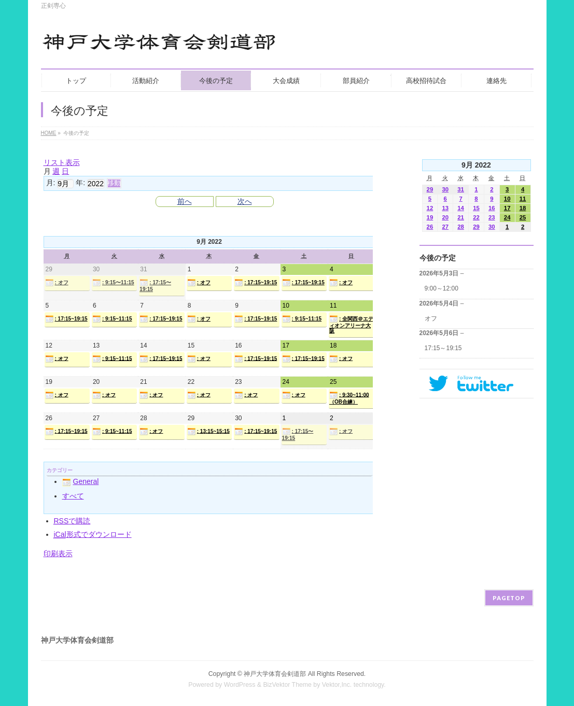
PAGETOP (509, 597)
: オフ (56, 283)
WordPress (240, 684)
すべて (73, 496)
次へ (244, 201)
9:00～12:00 (441, 288)
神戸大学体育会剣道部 (275, 673)
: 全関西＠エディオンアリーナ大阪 (351, 324)
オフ (431, 318)
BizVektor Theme (287, 684)
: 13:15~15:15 (208, 431)
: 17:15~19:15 (255, 283)
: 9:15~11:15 (112, 319)
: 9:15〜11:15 (113, 283)
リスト (62, 162)
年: (80, 182)
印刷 (58, 553)
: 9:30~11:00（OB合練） (349, 398)
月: (50, 182)
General (80, 481)
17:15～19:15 (443, 348)
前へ (184, 201)
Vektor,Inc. (337, 684)
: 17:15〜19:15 (155, 285)
